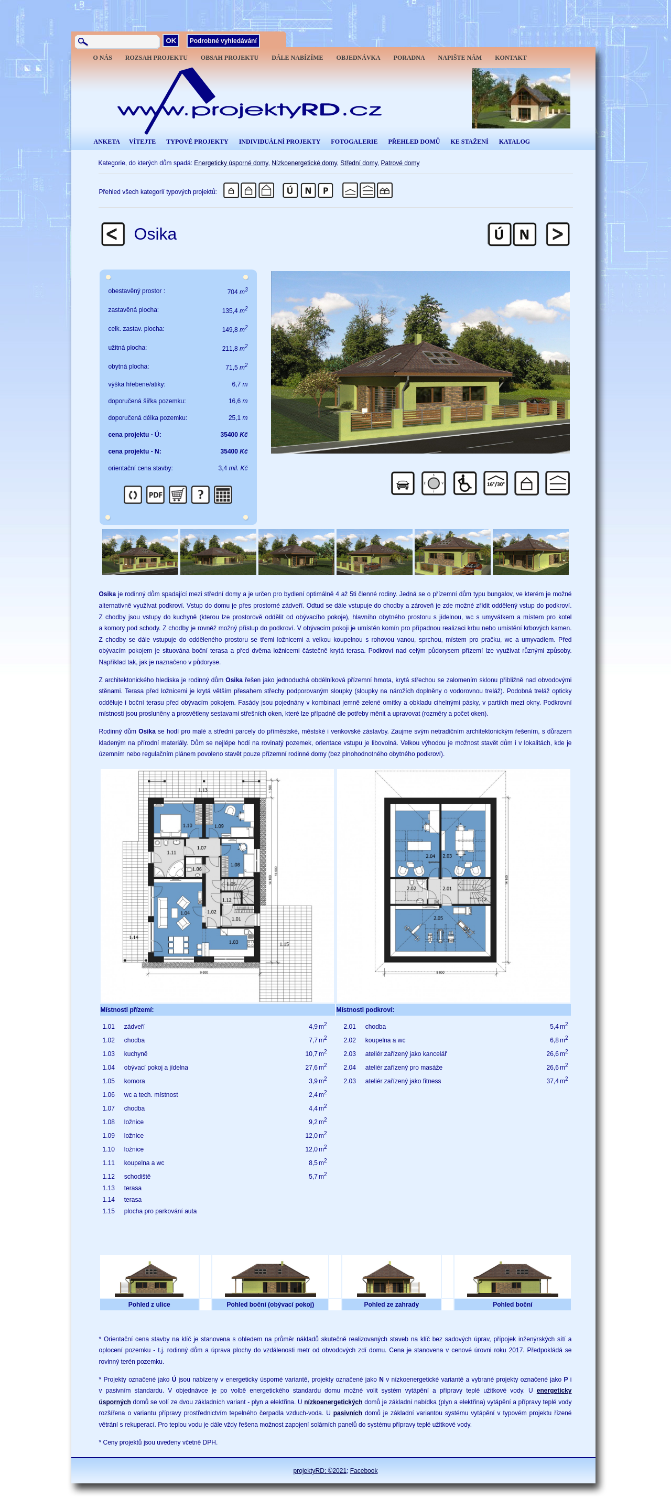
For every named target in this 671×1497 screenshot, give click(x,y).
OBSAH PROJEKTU (229, 57)
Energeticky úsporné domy (231, 163)
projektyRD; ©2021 (320, 1470)
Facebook (364, 1470)
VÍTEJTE (142, 141)
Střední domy (358, 163)
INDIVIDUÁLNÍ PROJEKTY (280, 141)
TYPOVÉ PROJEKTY (197, 141)
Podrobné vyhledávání (223, 41)
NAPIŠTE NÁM (460, 57)
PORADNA (409, 57)
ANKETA (107, 141)
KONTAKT (510, 57)
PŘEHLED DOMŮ (414, 141)
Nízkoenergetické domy (304, 163)
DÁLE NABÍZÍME (297, 57)
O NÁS (102, 57)
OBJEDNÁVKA (359, 57)
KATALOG (515, 141)
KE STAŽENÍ (469, 141)
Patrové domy (400, 163)
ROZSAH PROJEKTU (156, 57)
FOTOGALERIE (354, 141)
